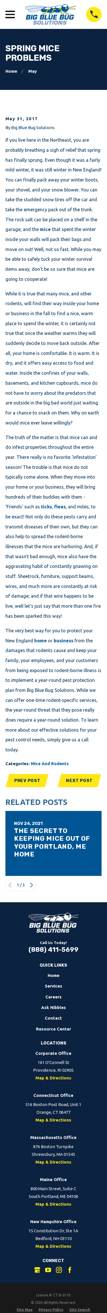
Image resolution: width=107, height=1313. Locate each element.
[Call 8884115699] (94, 14)
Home (53, 975)
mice (45, 229)
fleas (60, 506)
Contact (53, 1018)
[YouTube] (48, 1270)
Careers (53, 996)
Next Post (79, 780)
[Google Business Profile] (37, 1270)
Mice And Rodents (50, 763)
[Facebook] (70, 1270)
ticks (46, 506)
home (40, 640)
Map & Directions (53, 1077)
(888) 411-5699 (53, 949)
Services (53, 986)
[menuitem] (25, 1309)
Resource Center (53, 1028)
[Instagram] (59, 1270)
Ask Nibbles (53, 1007)
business (63, 640)
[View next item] (31, 885)
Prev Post (27, 780)
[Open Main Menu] (10, 14)
